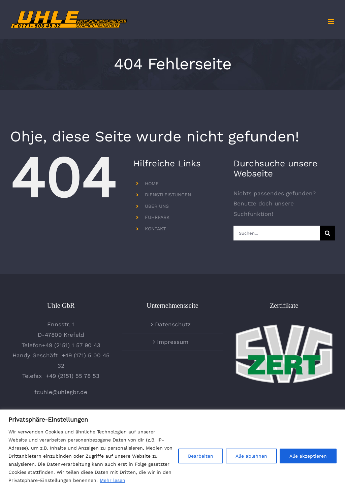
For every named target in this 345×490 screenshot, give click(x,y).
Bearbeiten (200, 456)
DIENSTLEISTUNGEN (168, 194)
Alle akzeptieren (308, 456)
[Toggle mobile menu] (331, 21)
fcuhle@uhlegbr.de (60, 392)
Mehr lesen (112, 480)
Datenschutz (173, 324)
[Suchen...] (276, 233)
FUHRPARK (157, 217)
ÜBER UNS (157, 206)
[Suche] (327, 233)
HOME (152, 183)
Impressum (172, 341)
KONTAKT (155, 228)
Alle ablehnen (251, 456)
